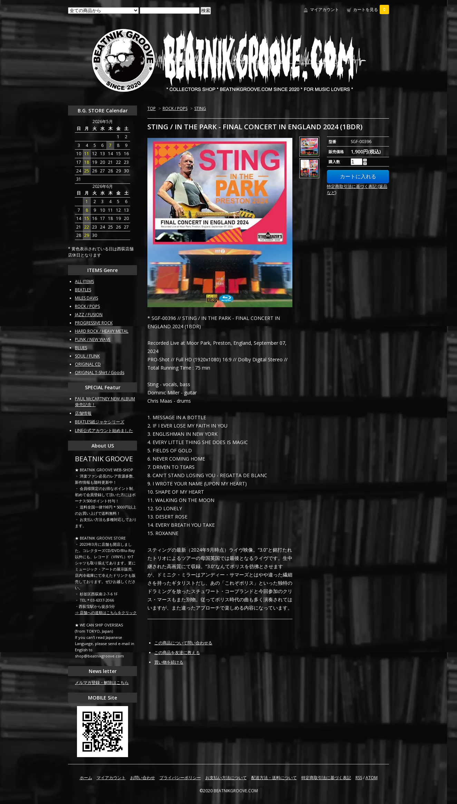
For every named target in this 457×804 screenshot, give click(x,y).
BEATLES (83, 290)
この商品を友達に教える (177, 652)
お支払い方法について (226, 778)
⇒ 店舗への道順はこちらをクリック (106, 612)
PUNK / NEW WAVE (92, 339)
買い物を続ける (168, 662)
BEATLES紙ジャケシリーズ (99, 422)
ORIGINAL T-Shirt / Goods (99, 372)
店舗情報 (83, 413)
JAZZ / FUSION (89, 315)
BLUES (81, 348)
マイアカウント (324, 9)
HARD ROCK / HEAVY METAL (101, 331)
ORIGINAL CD (88, 364)
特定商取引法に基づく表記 (326, 778)
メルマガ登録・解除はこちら (102, 682)
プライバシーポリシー (180, 778)
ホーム (86, 778)
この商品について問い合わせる (183, 643)
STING (200, 108)
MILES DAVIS (86, 298)
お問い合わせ (142, 778)
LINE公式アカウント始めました (104, 430)
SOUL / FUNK (87, 356)
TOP (151, 108)
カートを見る (371, 9)
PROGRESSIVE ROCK (94, 323)
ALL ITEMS (84, 281)
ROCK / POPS (175, 108)
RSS (359, 778)
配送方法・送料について (274, 778)
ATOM (372, 778)
